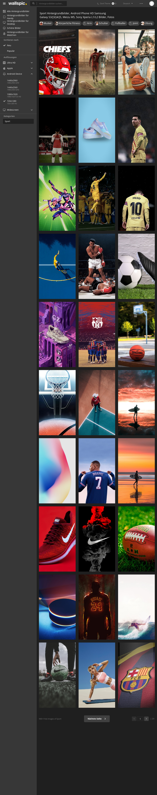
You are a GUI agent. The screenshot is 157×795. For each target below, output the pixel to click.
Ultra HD (9, 62)
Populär (11, 51)
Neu (9, 45)
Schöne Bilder (12, 28)
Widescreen (11, 109)
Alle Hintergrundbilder (16, 11)
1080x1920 (12, 94)
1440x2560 (12, 87)
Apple (8, 68)
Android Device (12, 73)
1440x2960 (12, 80)
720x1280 (22, 101)
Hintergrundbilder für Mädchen (16, 33)
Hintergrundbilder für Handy (16, 17)
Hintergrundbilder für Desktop (16, 22)
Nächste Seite (97, 718)
